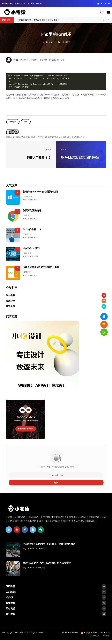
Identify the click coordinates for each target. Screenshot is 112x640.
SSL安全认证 (94, 635)
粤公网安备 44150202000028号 (97, 632)
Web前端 (56, 592)
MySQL (56, 597)
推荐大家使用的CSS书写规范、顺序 (41, 267)
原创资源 (56, 608)
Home (49, 42)
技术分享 (56, 300)
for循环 (12, 121)
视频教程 (56, 603)
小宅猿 (15, 60)
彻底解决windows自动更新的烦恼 (40, 191)
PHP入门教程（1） (32, 229)
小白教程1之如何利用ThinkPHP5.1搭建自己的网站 (49, 544)
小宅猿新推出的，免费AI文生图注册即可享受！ (38, 20)
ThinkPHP (42, 548)
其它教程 (56, 614)
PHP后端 (41, 567)
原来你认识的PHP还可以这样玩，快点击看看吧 (47, 563)
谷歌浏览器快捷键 (32, 210)
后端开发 (55, 60)
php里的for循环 (31, 248)
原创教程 (56, 295)
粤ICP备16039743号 (69, 632)
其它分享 (56, 306)
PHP (25, 121)
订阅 (56, 482)
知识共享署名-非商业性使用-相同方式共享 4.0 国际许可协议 (46, 137)
